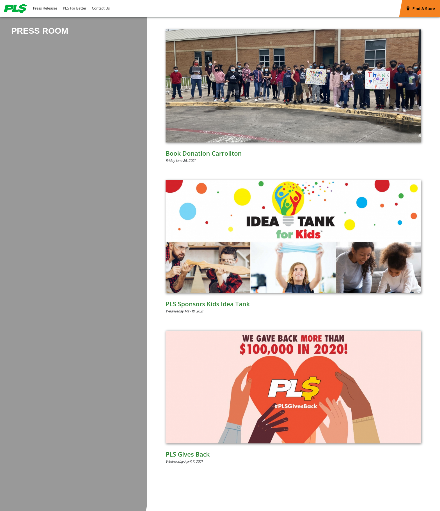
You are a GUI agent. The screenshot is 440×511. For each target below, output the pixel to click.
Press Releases (45, 8)
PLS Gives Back (188, 454)
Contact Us (101, 8)
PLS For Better (74, 8)
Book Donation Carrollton (204, 153)
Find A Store (423, 8)
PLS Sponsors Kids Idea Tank (208, 304)
